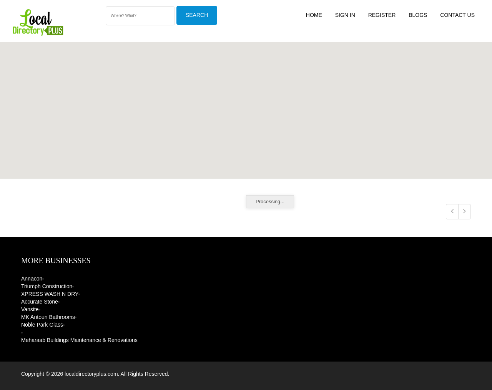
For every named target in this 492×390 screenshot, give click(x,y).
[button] (277, 113)
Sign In (345, 15)
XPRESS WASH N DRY (49, 294)
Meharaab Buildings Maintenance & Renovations (79, 340)
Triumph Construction (46, 286)
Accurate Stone (39, 302)
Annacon (31, 278)
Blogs (418, 15)
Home (314, 15)
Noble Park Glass (42, 325)
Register (382, 15)
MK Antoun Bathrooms (48, 317)
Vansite (30, 309)
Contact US (457, 15)
